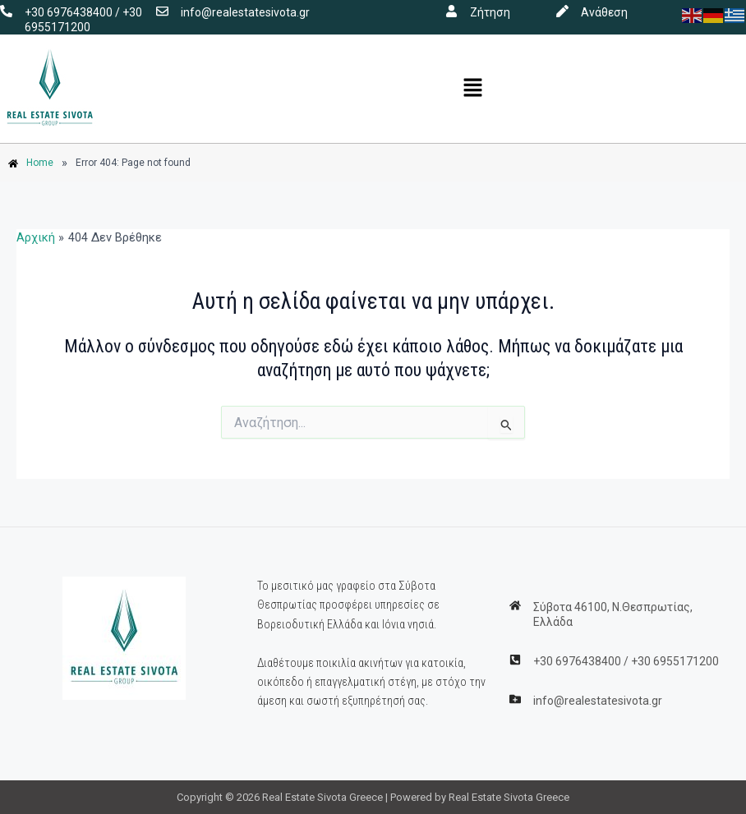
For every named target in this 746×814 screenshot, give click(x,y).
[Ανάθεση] (562, 11)
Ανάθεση (604, 12)
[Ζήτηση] (451, 11)
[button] (473, 89)
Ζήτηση (490, 12)
